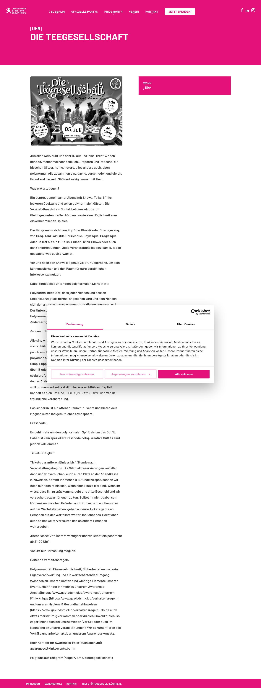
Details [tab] (130, 324)
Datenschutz (53, 683)
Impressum (33, 683)
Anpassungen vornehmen (130, 374)
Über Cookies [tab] (186, 324)
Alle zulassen (184, 374)
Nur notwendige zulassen (77, 374)
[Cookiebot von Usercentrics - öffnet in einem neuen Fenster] (193, 312)
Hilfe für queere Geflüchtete (102, 683)
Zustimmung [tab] (74, 324)
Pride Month (113, 11)
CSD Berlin (57, 11)
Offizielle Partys (84, 11)
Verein (134, 11)
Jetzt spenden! (180, 11)
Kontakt (151, 11)
